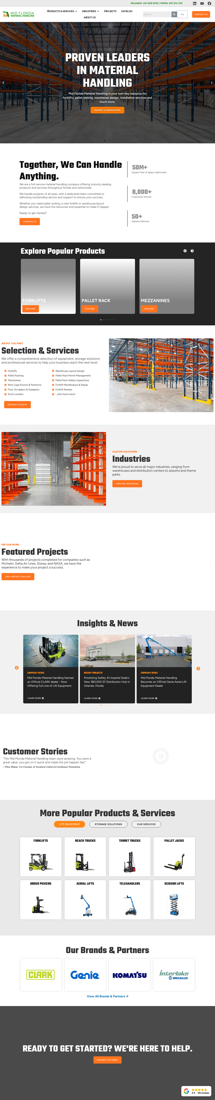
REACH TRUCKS (85, 840)
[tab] (69, 824)
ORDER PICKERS (40, 883)
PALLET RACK (96, 300)
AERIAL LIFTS (85, 883)
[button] (3, 83)
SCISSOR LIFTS (174, 883)
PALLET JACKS (174, 840)
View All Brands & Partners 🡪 (107, 996)
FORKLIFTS (34, 300)
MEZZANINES (155, 300)
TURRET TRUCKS (129, 840)
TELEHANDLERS (129, 883)
